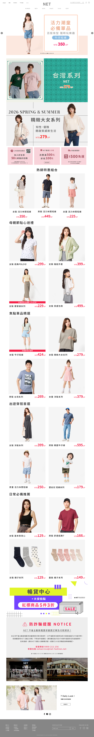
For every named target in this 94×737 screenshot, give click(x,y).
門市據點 (21, 2)
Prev (2, 33)
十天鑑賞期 (16, 728)
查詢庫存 (15, 2)
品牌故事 (7, 727)
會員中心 (25, 727)
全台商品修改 (16, 730)
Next (92, 33)
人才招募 (7, 730)
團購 (9, 2)
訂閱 (73, 728)
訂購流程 (15, 727)
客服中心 (25, 728)
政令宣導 (34, 728)
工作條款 (34, 730)
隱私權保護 (34, 727)
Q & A (27, 2)
